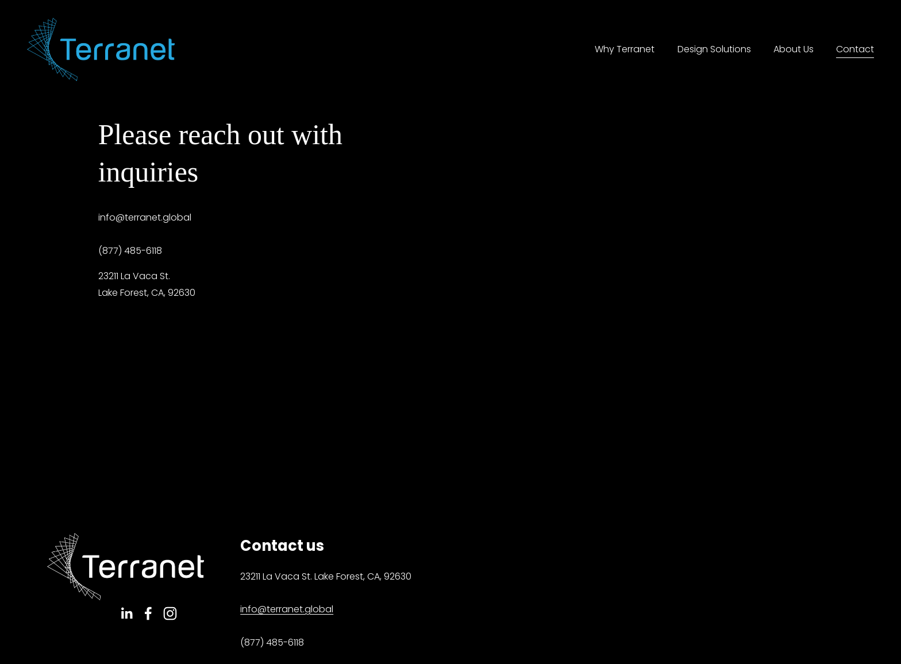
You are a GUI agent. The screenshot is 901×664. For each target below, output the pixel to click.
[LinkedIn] (126, 613)
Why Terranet (624, 49)
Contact (855, 49)
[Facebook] (148, 613)
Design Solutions (714, 49)
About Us (793, 49)
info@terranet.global (286, 609)
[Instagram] (170, 613)
